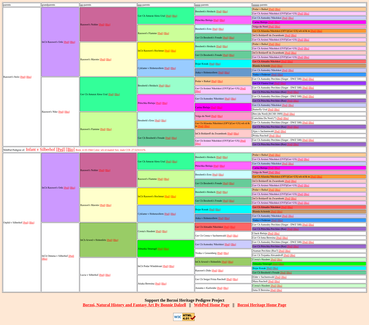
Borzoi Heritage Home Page (261, 305)
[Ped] (23, 76)
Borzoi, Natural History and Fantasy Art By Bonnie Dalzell (134, 305)
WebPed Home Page (212, 305)
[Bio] (29, 76)
